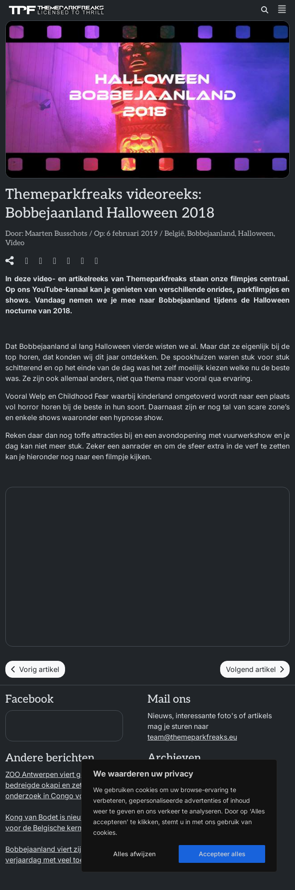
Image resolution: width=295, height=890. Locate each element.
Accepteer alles (222, 854)
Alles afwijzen (134, 854)
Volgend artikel (255, 669)
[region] (179, 815)
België (174, 234)
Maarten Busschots (56, 234)
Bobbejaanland (211, 234)
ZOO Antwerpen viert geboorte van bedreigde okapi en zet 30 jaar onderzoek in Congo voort (63, 785)
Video (15, 243)
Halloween (256, 234)
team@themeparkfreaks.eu (192, 736)
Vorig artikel (35, 669)
